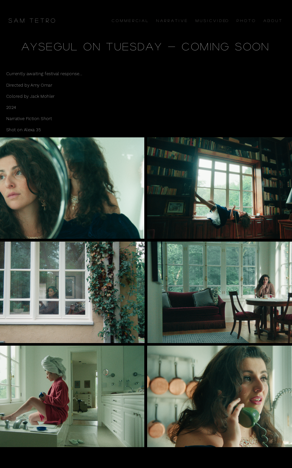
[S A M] (17, 20)
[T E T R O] (42, 20)
